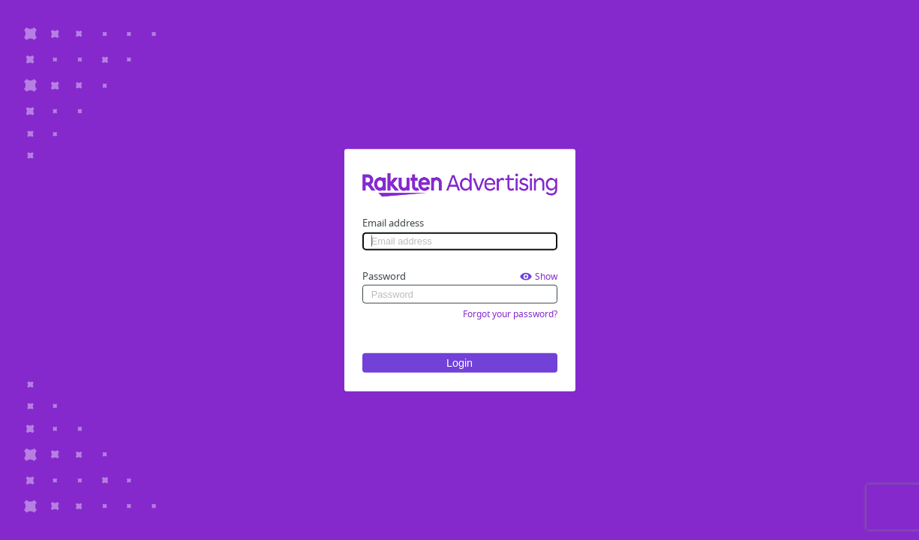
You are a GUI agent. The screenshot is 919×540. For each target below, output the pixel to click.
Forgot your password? (510, 313)
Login (459, 362)
